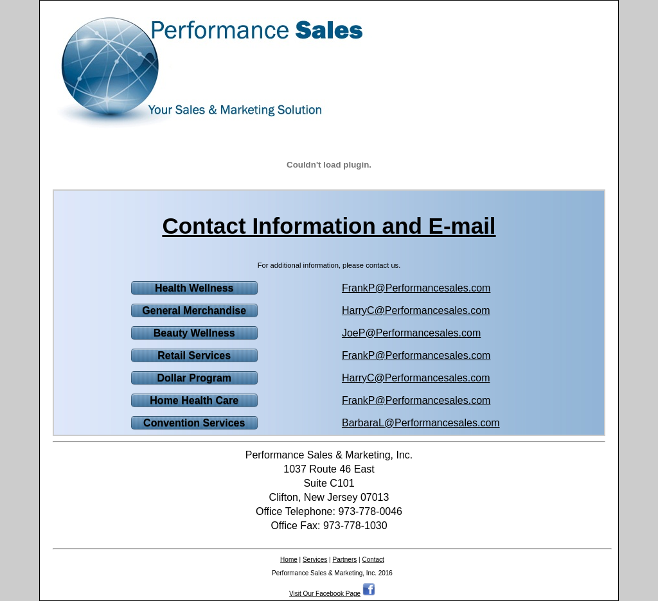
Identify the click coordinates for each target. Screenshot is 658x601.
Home (289, 559)
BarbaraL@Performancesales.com (421, 422)
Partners (344, 559)
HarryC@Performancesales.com (416, 310)
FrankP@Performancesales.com (416, 288)
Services (315, 559)
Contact (373, 559)
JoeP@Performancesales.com (411, 332)
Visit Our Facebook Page (324, 593)
